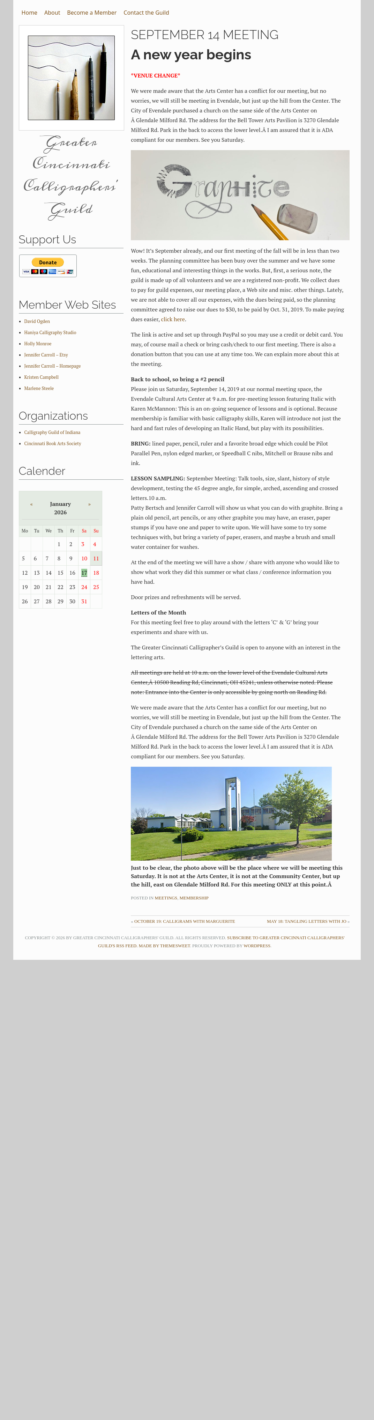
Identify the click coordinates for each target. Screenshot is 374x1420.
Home (30, 12)
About (52, 12)
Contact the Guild (146, 12)
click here (173, 319)
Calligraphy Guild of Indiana (52, 432)
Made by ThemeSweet (164, 945)
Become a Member (92, 12)
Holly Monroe (38, 344)
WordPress (257, 945)
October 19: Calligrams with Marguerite (184, 921)
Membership (194, 898)
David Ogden (37, 321)
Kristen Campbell (41, 377)
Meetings (166, 898)
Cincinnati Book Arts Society (52, 444)
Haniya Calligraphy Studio (50, 333)
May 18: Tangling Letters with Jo (306, 921)
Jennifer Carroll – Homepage (52, 366)
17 (84, 572)
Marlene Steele (39, 388)
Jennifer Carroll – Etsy (46, 355)
